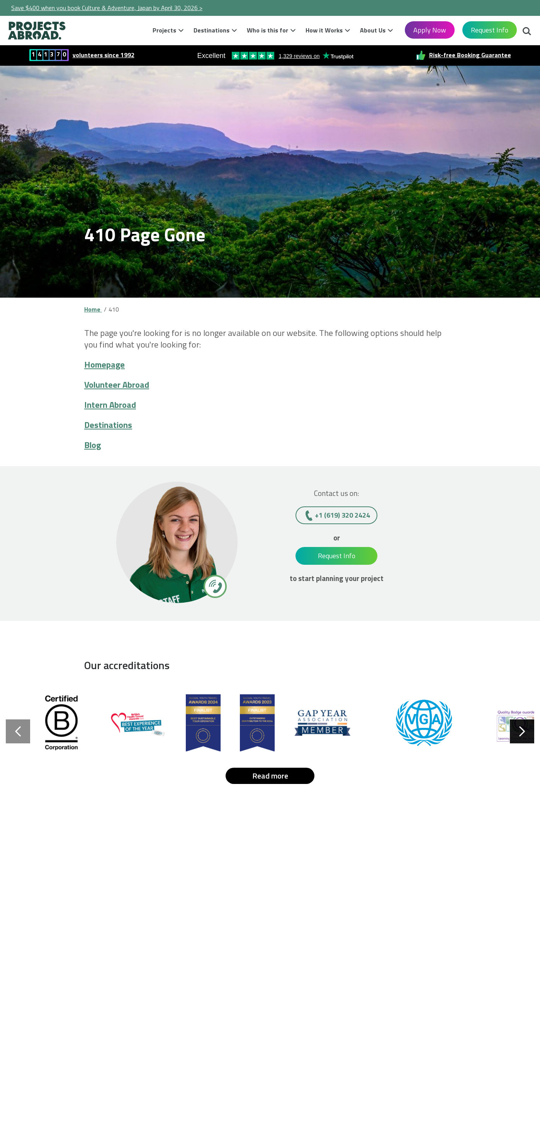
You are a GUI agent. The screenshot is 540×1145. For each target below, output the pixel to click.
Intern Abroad (110, 404)
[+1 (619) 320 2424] (214, 586)
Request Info (489, 30)
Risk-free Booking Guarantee (470, 55)
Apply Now (429, 30)
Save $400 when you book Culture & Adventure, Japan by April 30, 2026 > (106, 7)
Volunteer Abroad (116, 384)
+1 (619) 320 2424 (342, 515)
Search (526, 32)
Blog (92, 445)
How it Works (324, 30)
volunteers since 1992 (103, 55)
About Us (372, 30)
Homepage (104, 364)
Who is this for (267, 30)
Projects (164, 30)
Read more (270, 776)
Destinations (211, 30)
